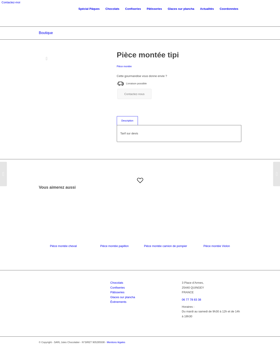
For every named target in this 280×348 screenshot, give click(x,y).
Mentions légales (116, 342)
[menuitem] (89, 9)
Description (127, 120)
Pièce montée (124, 66)
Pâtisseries (117, 292)
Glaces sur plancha (122, 297)
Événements (118, 301)
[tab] (127, 120)
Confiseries (117, 287)
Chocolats (116, 282)
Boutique (46, 33)
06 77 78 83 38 (191, 299)
